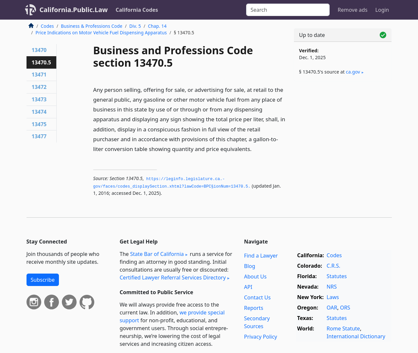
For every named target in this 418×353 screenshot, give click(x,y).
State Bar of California (157, 254)
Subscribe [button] (43, 279)
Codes (47, 26)
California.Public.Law (74, 9)
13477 (39, 136)
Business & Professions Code (91, 26)
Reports (254, 307)
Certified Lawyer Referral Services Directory (173, 277)
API (248, 287)
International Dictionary (356, 336)
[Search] (288, 10)
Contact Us (257, 297)
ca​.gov (353, 72)
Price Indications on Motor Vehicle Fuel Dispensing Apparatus (101, 32)
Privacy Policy (260, 336)
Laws (333, 297)
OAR (332, 307)
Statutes (337, 276)
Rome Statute (343, 328)
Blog (249, 266)
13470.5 (41, 62)
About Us (255, 276)
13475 (39, 124)
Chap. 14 (157, 26)
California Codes (137, 9)
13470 (39, 50)
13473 (39, 99)
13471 (39, 74)
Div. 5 (135, 26)
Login (382, 9)
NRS (332, 286)
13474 (39, 111)
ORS (345, 307)
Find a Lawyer (261, 255)
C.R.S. (333, 265)
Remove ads (352, 9)
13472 (39, 87)
